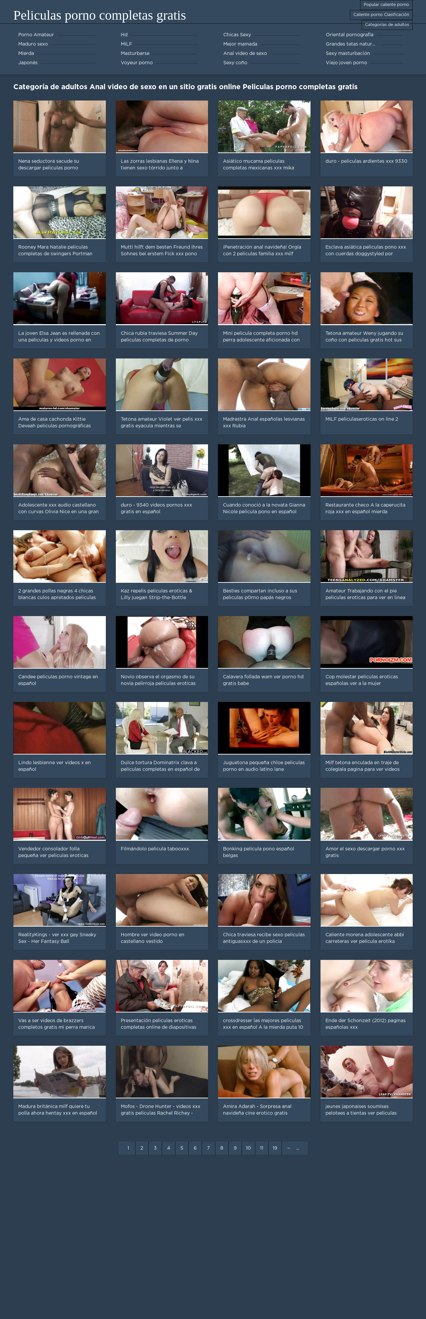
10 (248, 1148)
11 (261, 1148)
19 (275, 1148)
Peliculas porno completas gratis (99, 15)
